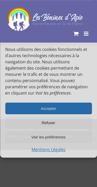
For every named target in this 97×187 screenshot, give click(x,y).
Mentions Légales (48, 149)
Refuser (48, 123)
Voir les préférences (48, 137)
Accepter (48, 108)
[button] (89, 37)
